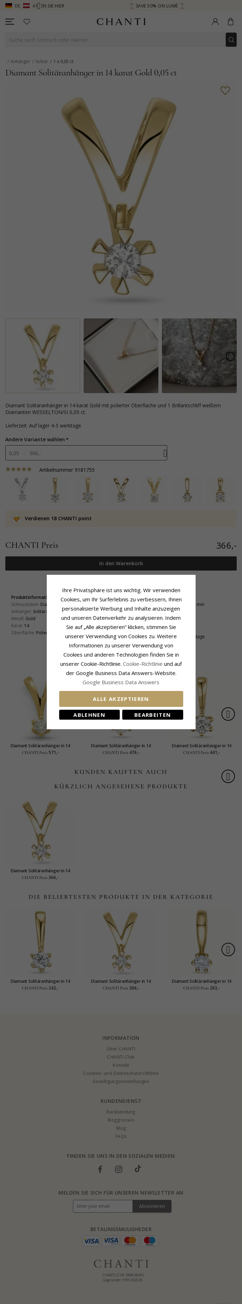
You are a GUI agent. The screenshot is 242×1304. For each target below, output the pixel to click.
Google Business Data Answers (121, 682)
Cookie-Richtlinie (143, 663)
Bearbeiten (152, 714)
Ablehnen (89, 714)
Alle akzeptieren (121, 698)
